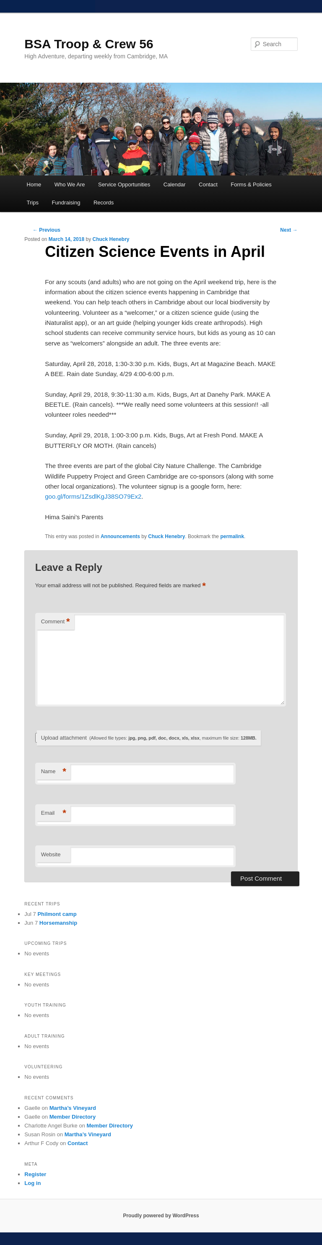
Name (53, 772)
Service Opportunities (124, 184)
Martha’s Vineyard (72, 1108)
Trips (33, 202)
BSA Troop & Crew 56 (88, 44)
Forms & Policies (251, 184)
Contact (208, 184)
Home (34, 184)
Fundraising (66, 202)
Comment (55, 622)
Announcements (120, 536)
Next (288, 230)
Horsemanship (58, 923)
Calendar (175, 184)
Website (51, 854)
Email (53, 813)
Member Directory (72, 1117)
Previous (46, 230)
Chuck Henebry (110, 239)
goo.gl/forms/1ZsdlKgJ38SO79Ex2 (93, 496)
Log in (32, 1183)
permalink (232, 536)
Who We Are (70, 184)
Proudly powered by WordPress (161, 1216)
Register (35, 1174)
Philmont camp (56, 914)
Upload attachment (149, 738)
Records (103, 202)
